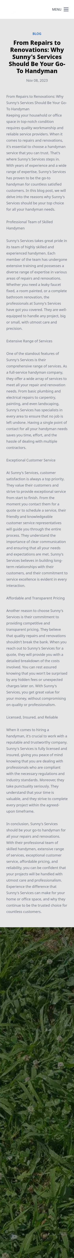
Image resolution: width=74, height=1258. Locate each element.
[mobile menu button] (66, 9)
